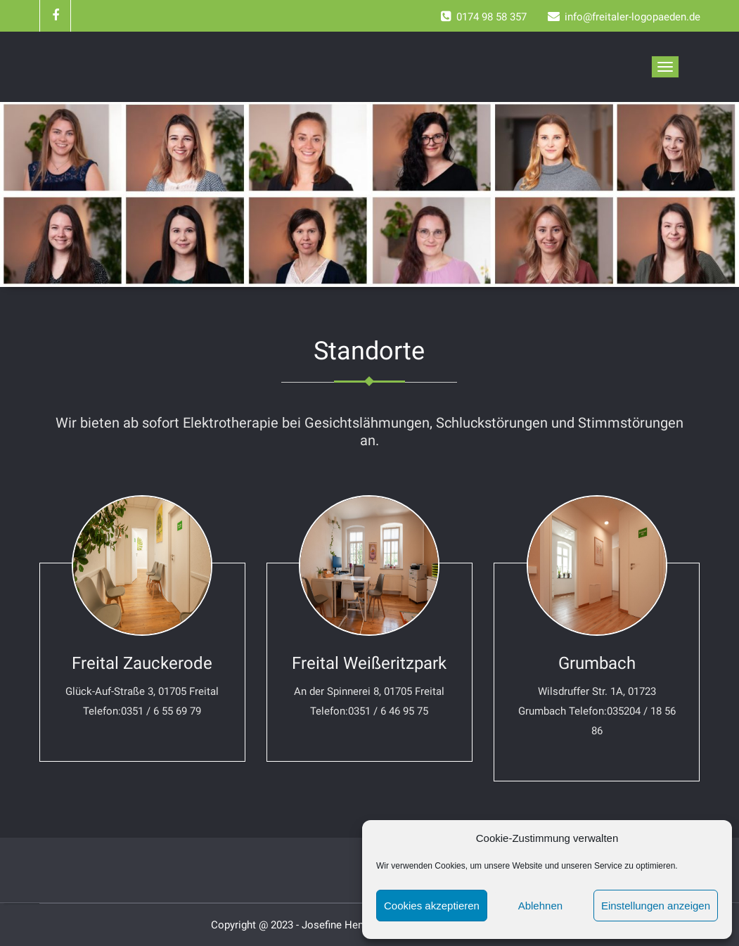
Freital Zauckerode (142, 663)
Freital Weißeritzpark (369, 663)
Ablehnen (540, 906)
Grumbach (597, 663)
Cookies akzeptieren (432, 906)
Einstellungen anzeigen (655, 906)
